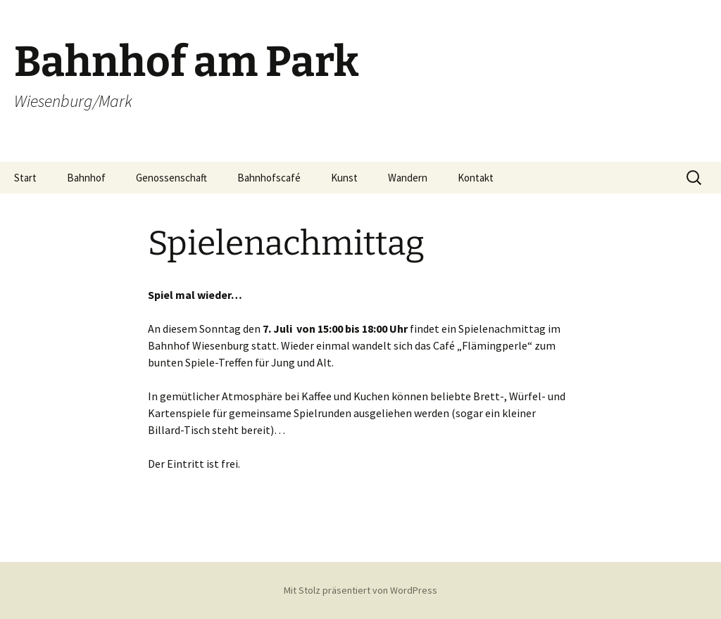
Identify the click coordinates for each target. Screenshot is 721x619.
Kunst (344, 177)
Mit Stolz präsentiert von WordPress (360, 590)
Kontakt (476, 177)
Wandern (407, 177)
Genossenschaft (171, 177)
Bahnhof (86, 177)
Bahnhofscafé (269, 177)
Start (25, 177)
